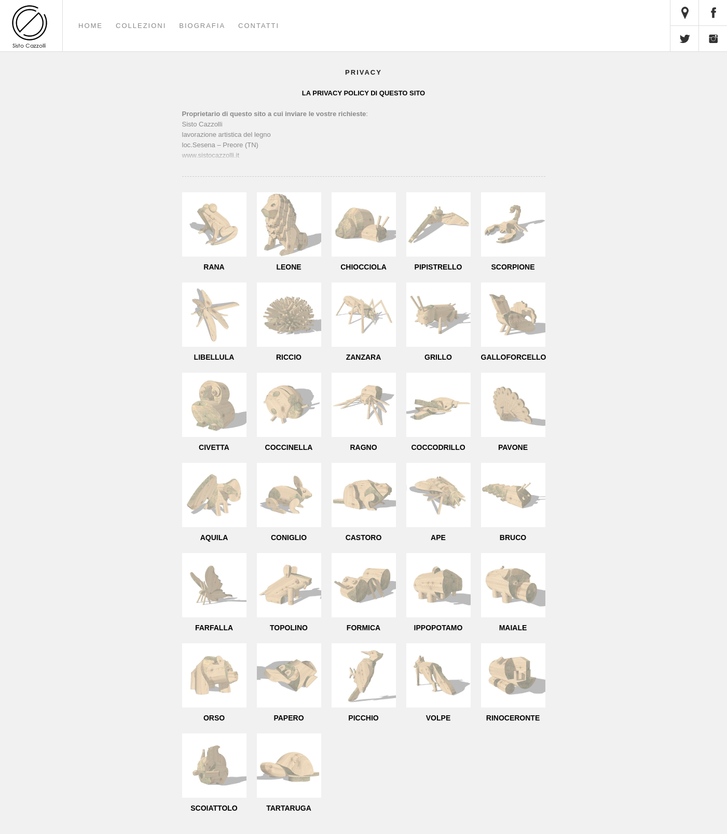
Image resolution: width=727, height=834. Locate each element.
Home (90, 26)
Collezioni (141, 26)
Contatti (258, 26)
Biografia (202, 26)
